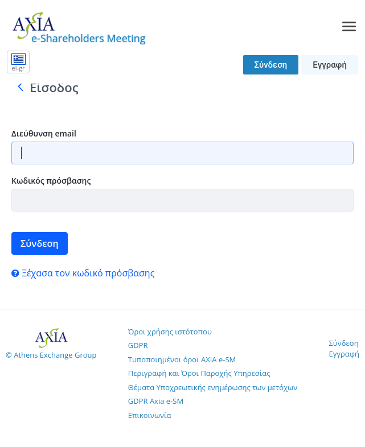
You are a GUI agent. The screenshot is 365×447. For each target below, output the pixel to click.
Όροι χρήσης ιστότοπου (170, 331)
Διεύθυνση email (43, 133)
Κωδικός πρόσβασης (51, 180)
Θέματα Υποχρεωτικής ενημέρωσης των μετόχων (212, 387)
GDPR (138, 345)
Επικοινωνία (149, 415)
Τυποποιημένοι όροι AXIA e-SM (182, 359)
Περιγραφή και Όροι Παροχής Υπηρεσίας (199, 373)
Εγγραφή (330, 65)
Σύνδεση (271, 65)
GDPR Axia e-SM (155, 401)
